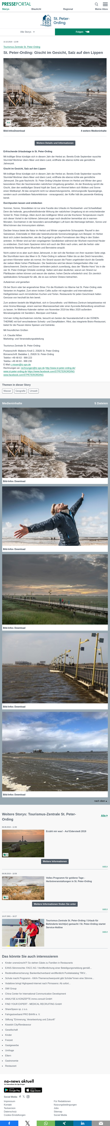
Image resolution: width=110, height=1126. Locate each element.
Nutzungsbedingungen (65, 1105)
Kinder (8, 1035)
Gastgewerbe (12, 1045)
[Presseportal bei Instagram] (27, 1096)
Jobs (56, 1108)
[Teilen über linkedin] (82, 1123)
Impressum (9, 1101)
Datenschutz (10, 1111)
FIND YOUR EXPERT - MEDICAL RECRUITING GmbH (33, 1004)
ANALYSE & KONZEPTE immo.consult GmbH (28, 999)
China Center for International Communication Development (35, 994)
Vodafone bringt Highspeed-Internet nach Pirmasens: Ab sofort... (38, 983)
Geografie (20, 391)
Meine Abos (101, 9)
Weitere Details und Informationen (54, 143)
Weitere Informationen (55, 861)
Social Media (60, 1115)
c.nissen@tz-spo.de (21, 364)
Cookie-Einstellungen (14, 1115)
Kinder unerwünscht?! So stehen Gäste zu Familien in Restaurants (39, 963)
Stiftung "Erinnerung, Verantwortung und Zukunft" (30, 1019)
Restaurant (10, 1066)
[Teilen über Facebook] (9, 1123)
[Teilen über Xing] (64, 1123)
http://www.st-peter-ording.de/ (60, 368)
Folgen (82, 32)
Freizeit (9, 1040)
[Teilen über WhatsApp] (46, 1123)
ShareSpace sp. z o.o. (16, 1009)
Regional (68, 9)
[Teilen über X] (27, 1123)
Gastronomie (11, 1061)
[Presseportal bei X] (23, 1097)
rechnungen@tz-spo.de (33, 368)
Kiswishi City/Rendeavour (18, 1024)
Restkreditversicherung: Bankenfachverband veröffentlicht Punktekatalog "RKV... (46, 973)
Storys (5, 9)
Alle (104, 815)
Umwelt (33, 391)
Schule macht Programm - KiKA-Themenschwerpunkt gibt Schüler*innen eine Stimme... (49, 978)
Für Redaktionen (62, 1101)
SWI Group (10, 988)
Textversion (9, 1108)
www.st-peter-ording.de (15, 371)
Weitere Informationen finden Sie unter (55, 904)
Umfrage (9, 1050)
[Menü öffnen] (105, 4)
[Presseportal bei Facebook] (19, 1097)
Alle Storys (27, 32)
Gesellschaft (11, 1030)
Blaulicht (36, 9)
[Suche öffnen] (96, 4)
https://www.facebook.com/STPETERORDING (51, 371)
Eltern (8, 1055)
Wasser (7, 391)
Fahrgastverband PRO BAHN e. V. (22, 1014)
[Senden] (101, 1123)
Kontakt (8, 1105)
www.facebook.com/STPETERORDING (23, 375)
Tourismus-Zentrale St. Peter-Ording (21, 47)
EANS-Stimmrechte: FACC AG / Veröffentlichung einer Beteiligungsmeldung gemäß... (48, 968)
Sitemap (58, 1111)
